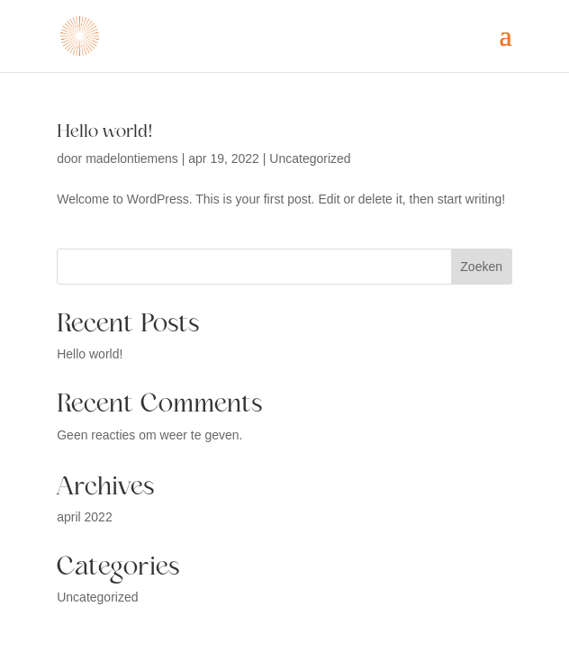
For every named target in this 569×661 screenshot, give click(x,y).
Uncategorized (309, 158)
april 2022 (85, 517)
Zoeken (481, 266)
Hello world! (105, 131)
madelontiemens (132, 158)
